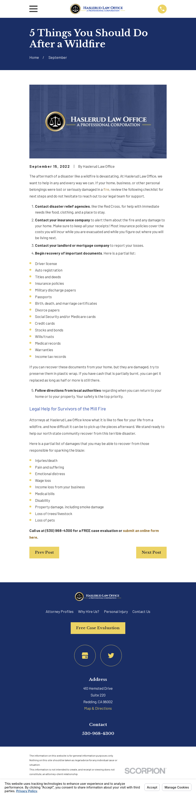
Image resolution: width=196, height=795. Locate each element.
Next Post (151, 552)
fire (106, 189)
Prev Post (44, 552)
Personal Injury (116, 611)
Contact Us (141, 611)
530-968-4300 (98, 733)
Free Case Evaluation (98, 628)
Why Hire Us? (88, 611)
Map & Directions (98, 708)
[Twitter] (111, 655)
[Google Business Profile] (85, 655)
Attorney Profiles (60, 611)
